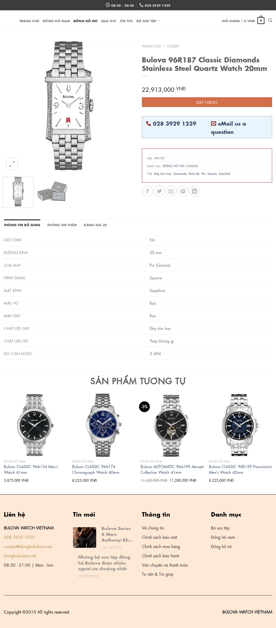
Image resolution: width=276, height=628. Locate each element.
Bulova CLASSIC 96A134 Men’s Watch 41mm (31, 469)
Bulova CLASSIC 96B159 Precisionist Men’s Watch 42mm (240, 469)
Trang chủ (29, 20)
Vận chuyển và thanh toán (165, 564)
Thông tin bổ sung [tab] (22, 224)
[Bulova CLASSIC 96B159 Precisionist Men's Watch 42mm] (240, 425)
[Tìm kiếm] (270, 20)
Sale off (108, 20)
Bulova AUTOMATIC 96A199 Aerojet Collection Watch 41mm (172, 469)
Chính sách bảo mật (159, 537)
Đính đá (194, 173)
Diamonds (180, 173)
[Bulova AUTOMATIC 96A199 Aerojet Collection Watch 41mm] (172, 425)
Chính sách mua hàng (161, 546)
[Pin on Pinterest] (182, 191)
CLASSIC (173, 46)
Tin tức (126, 20)
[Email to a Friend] (171, 191)
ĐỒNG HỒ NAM (56, 20)
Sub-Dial (224, 173)
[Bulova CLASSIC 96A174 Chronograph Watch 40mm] (103, 425)
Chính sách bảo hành (160, 555)
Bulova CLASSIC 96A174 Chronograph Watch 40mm (95, 469)
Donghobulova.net (20, 555)
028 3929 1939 (19, 537)
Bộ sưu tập (148, 20)
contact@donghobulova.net (28, 546)
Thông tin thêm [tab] (62, 224)
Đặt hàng (207, 102)
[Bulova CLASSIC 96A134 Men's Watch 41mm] (35, 425)
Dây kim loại (162, 173)
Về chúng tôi (153, 527)
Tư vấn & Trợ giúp (157, 573)
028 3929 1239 (174, 123)
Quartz (212, 173)
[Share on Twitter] (159, 191)
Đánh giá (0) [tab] (95, 224)
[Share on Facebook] (147, 191)
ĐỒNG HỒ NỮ (85, 20)
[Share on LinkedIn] (194, 191)
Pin (203, 173)
